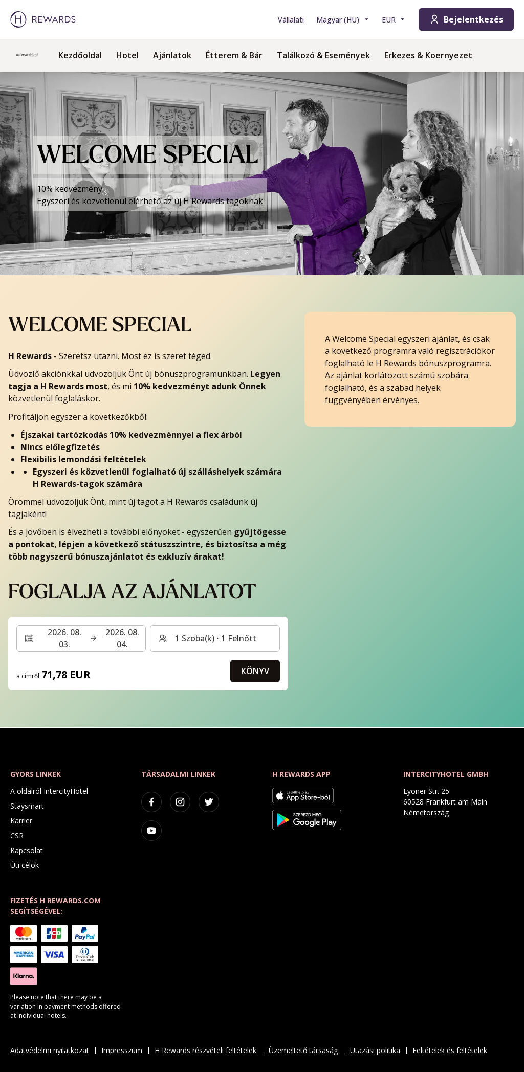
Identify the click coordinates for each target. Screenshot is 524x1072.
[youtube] (151, 830)
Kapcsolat (26, 850)
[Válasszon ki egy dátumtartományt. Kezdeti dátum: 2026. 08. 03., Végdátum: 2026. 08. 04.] (81, 638)
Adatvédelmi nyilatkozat (52, 1050)
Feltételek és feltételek (452, 1050)
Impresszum (124, 1050)
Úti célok (24, 865)
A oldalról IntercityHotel (49, 791)
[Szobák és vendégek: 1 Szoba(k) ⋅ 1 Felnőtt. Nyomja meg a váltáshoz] (214, 638)
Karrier (21, 820)
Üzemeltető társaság (306, 1050)
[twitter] (209, 802)
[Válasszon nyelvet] (342, 19)
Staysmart (27, 806)
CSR (17, 835)
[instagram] (180, 802)
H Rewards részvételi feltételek (209, 1050)
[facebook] (151, 802)
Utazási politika (378, 1050)
